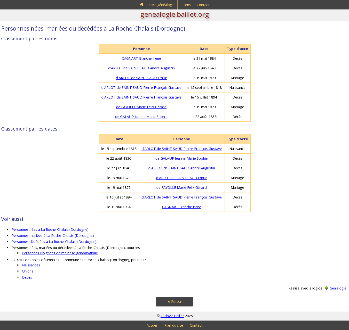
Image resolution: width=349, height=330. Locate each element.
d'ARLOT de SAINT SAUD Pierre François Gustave (141, 87)
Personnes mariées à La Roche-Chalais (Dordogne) (53, 235)
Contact (203, 4)
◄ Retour (174, 301)
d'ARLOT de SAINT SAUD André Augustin (141, 68)
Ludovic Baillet (172, 316)
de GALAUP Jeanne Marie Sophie (141, 116)
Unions (27, 271)
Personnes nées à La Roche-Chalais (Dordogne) (50, 229)
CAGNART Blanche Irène (141, 58)
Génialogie (338, 288)
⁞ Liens (186, 4)
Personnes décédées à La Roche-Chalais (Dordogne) (54, 241)
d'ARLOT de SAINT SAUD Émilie (141, 77)
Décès (27, 277)
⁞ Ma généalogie (161, 4)
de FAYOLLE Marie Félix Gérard (141, 107)
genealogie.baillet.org (174, 14)
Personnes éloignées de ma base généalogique (60, 253)
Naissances (31, 265)
